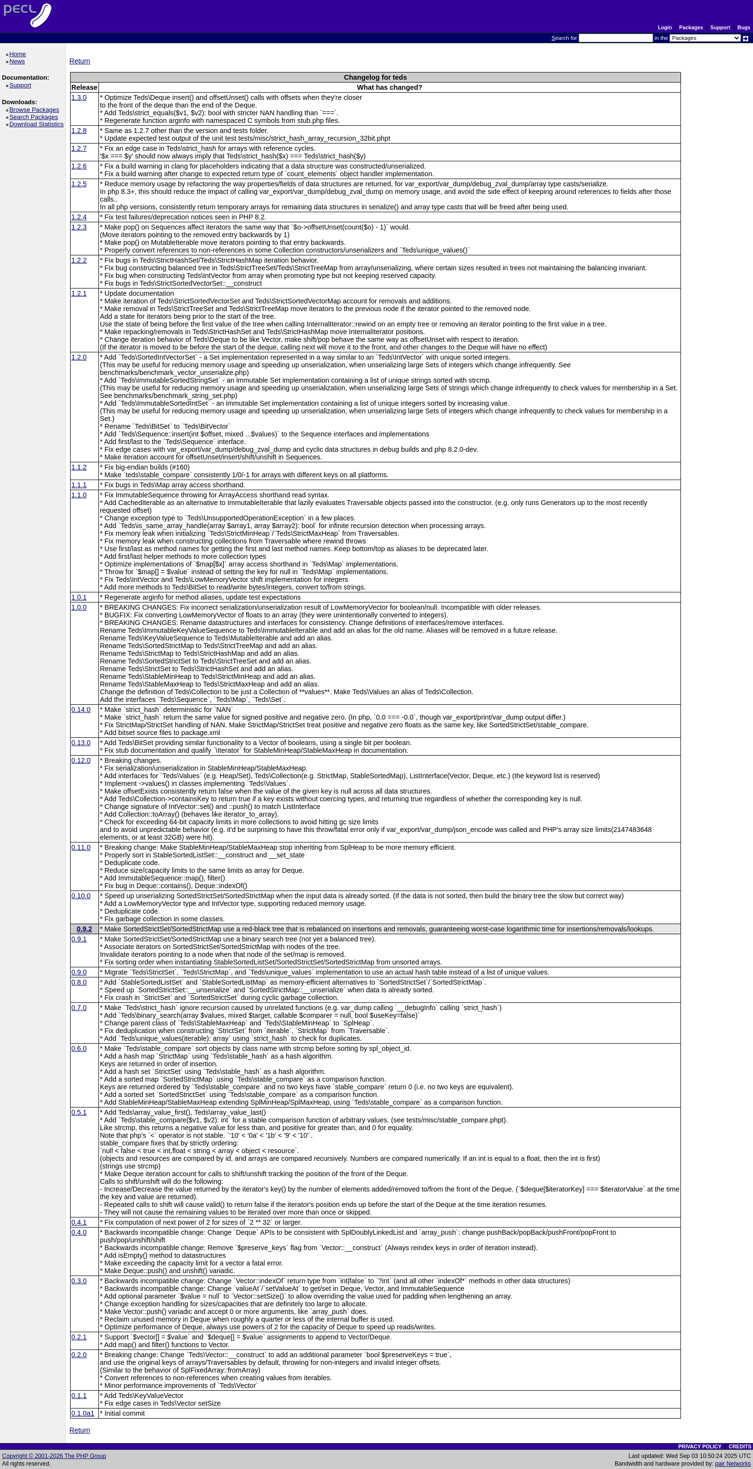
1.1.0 (79, 495)
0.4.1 (79, 1222)
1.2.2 (79, 260)
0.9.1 (79, 939)
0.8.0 (79, 982)
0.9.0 (79, 972)
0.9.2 (84, 929)
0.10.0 (81, 896)
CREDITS (740, 1446)
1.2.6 (79, 166)
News (18, 61)
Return (80, 61)
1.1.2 (79, 467)
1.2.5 (79, 184)
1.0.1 (79, 597)
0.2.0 (79, 1355)
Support (720, 27)
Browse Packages (36, 109)
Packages (691, 27)
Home (19, 54)
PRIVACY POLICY (699, 1446)
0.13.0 (81, 743)
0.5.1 (79, 1112)
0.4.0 (79, 1232)
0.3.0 (79, 1281)
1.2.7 (79, 148)
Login (665, 27)
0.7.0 (79, 1007)
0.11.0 (81, 847)
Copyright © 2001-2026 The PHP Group (54, 1456)
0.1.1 (79, 1395)
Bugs (744, 27)
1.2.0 (79, 357)
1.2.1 (79, 293)
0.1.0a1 (83, 1413)
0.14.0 (81, 709)
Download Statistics (38, 124)
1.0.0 (79, 607)
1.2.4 (79, 217)
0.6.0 (79, 1048)
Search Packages (35, 116)
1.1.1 (79, 485)
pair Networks (733, 1463)
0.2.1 (79, 1337)
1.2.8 (79, 130)
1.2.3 (79, 227)
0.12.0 (81, 760)
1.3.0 (79, 97)
